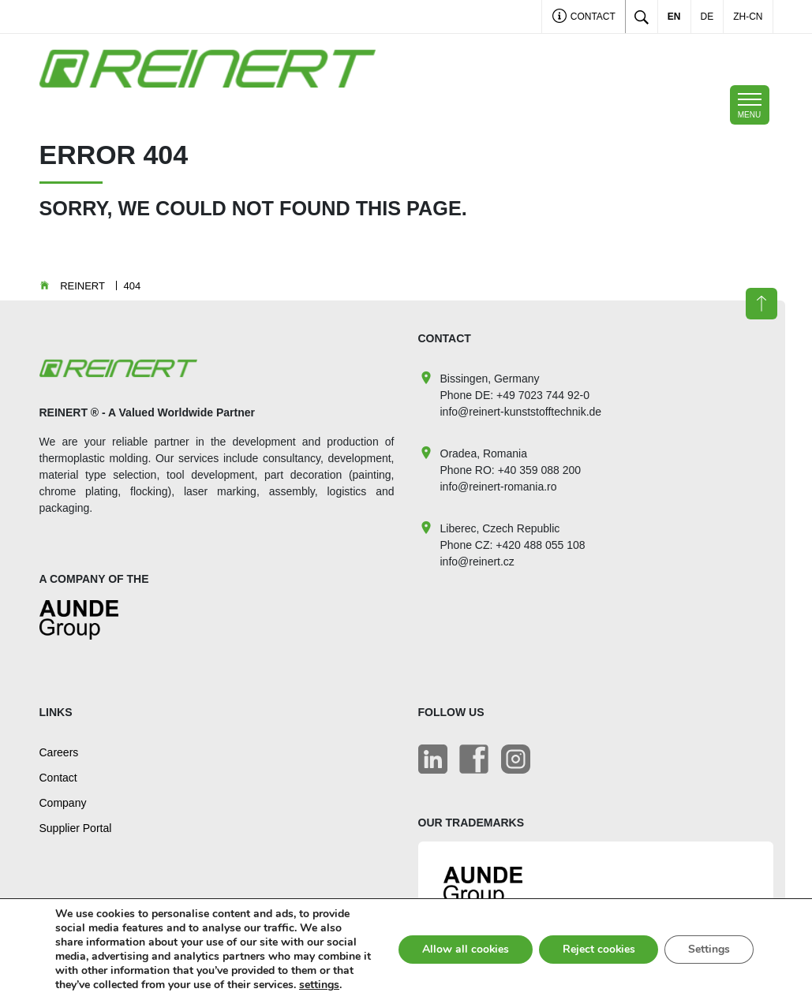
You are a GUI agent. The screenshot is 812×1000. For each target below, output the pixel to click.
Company (63, 803)
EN (674, 16)
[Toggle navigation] (749, 105)
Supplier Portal (75, 828)
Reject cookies (597, 949)
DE (707, 16)
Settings (709, 949)
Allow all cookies (463, 949)
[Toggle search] (641, 16)
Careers (59, 752)
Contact (583, 17)
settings (319, 985)
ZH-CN (747, 16)
